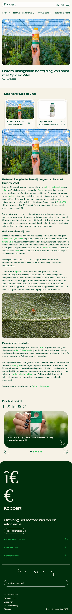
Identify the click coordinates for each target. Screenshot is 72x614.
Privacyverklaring (11, 598)
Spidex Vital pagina (41, 386)
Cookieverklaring (11, 605)
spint (4, 190)
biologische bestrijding (54, 187)
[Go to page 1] (31, 451)
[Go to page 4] (38, 451)
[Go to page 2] (33, 451)
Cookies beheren (11, 595)
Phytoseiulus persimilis (12, 239)
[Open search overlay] (57, 4)
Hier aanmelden (15, 531)
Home (4, 13)
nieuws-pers (43, 13)
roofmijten (12, 196)
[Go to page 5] (41, 451)
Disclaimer (8, 602)
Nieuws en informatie (22, 13)
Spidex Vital (61, 202)
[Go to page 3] (36, 451)
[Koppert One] (62, 4)
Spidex (41, 190)
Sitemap (7, 609)
